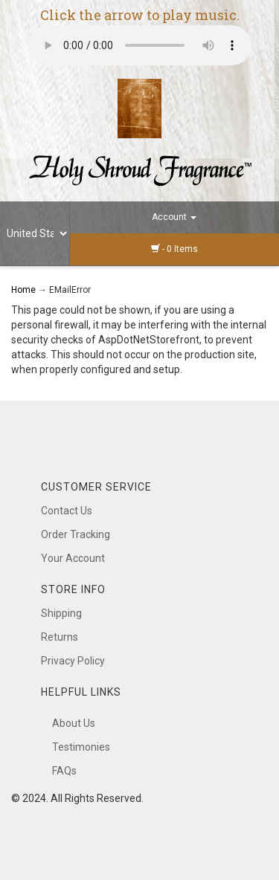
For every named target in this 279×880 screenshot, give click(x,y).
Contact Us (66, 511)
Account (174, 217)
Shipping (61, 613)
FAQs (64, 771)
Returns (59, 637)
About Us (73, 723)
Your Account (73, 558)
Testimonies (81, 747)
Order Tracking (75, 534)
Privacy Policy (73, 661)
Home (24, 290)
